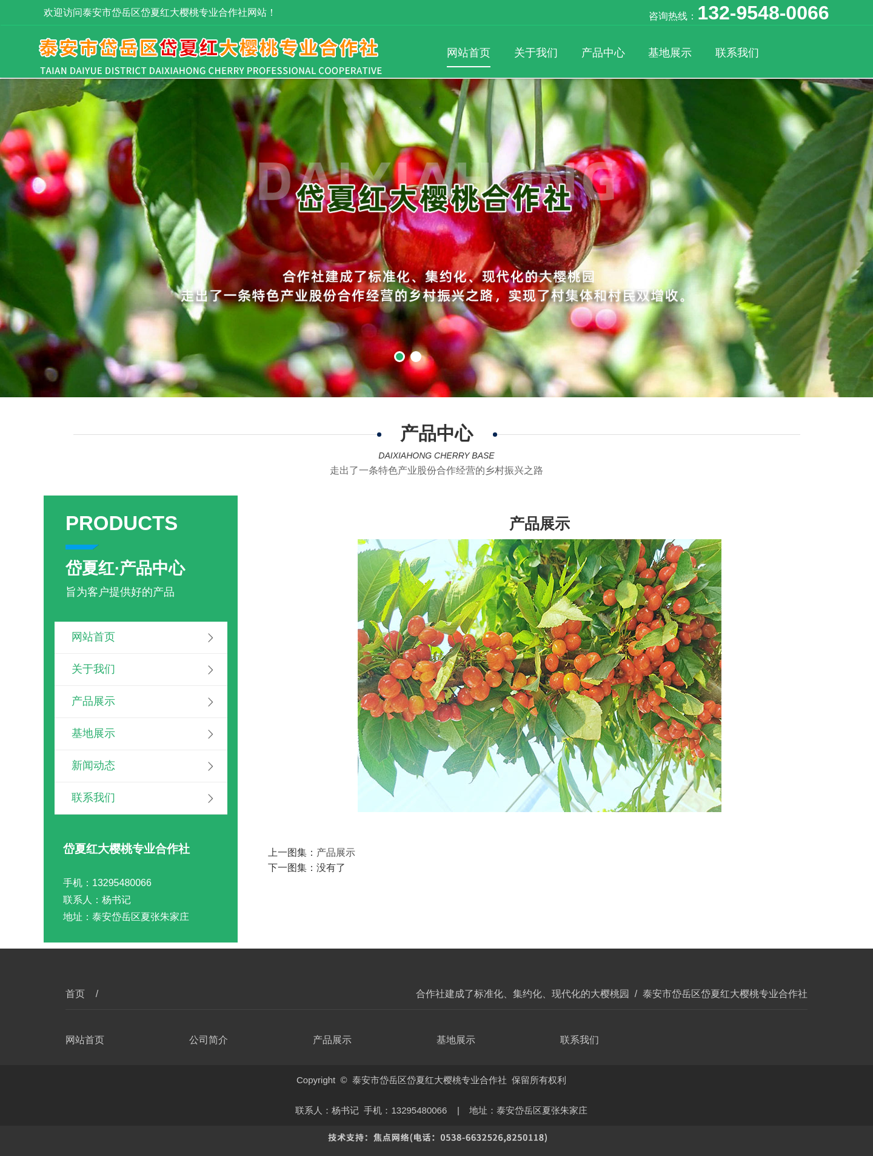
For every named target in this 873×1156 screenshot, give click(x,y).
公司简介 (208, 1040)
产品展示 (93, 701)
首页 (75, 994)
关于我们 (536, 53)
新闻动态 (93, 765)
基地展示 (670, 53)
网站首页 (468, 53)
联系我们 (737, 53)
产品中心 (603, 53)
